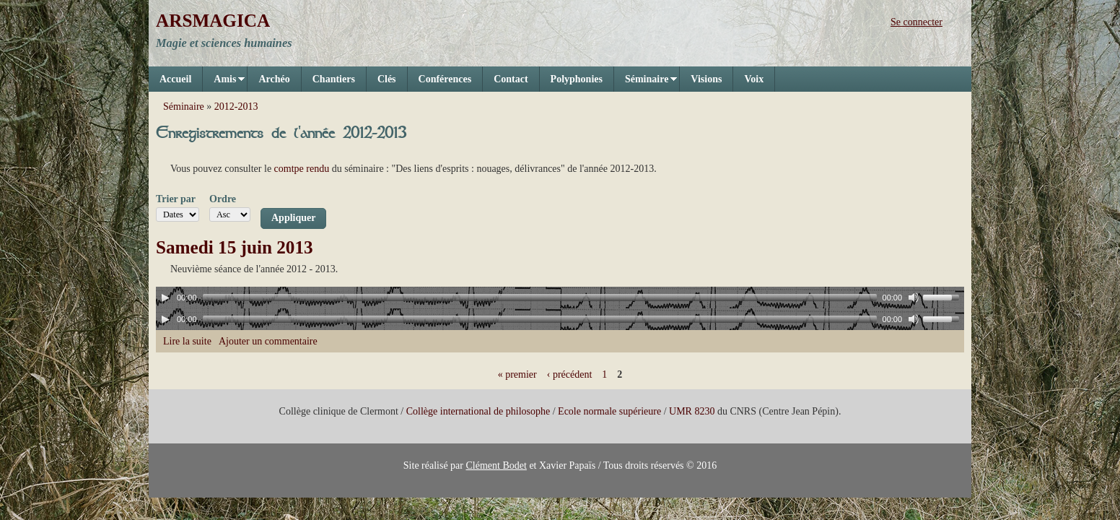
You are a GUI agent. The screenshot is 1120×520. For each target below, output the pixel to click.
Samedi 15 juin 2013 (234, 247)
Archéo (273, 79)
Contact (511, 79)
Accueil (175, 79)
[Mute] (913, 297)
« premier (517, 374)
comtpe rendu (302, 168)
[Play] (165, 297)
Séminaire (645, 83)
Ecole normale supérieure (609, 411)
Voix (754, 79)
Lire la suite (187, 341)
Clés (386, 79)
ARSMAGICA (213, 20)
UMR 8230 (691, 411)
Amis (224, 83)
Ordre (222, 199)
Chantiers (333, 79)
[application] (560, 297)
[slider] (540, 297)
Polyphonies (577, 79)
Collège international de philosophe (478, 411)
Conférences (445, 79)
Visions (706, 79)
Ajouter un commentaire (268, 341)
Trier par (176, 199)
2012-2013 (236, 106)
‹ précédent (569, 374)
